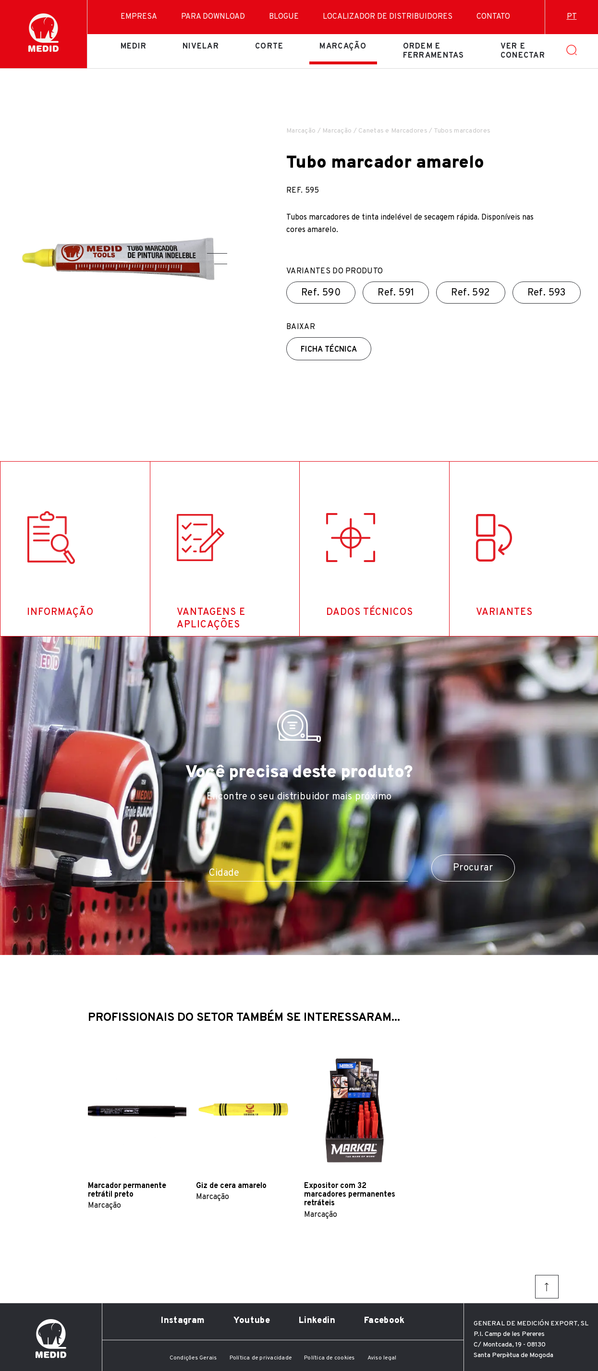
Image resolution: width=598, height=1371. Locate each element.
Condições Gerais (193, 1358)
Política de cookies (329, 1358)
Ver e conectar (522, 51)
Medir (133, 46)
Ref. (321, 293)
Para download (213, 16)
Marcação (342, 46)
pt (572, 16)
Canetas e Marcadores (392, 131)
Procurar (473, 868)
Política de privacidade (261, 1358)
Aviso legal (382, 1358)
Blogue (284, 16)
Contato (493, 16)
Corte (269, 46)
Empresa (139, 16)
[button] (217, 253)
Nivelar (201, 46)
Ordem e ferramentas (433, 51)
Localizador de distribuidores (387, 16)
